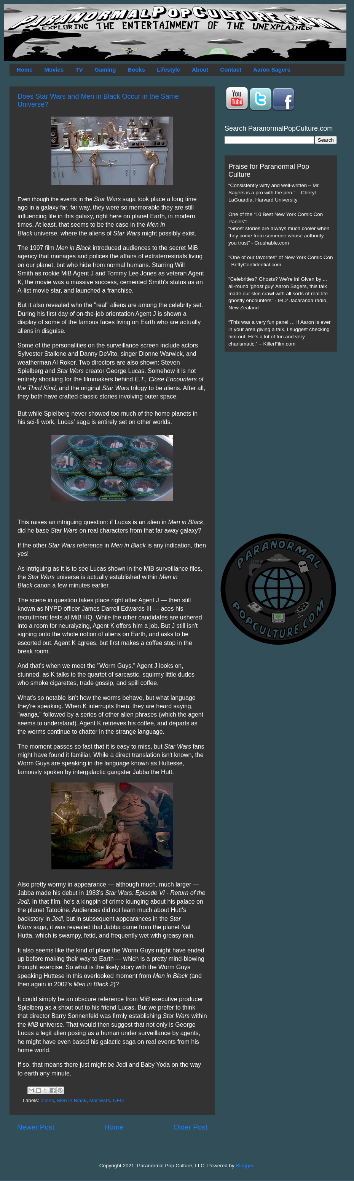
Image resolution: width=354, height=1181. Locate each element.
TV (79, 69)
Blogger (245, 1165)
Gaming (105, 69)
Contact (230, 69)
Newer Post (35, 1127)
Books (136, 69)
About (200, 69)
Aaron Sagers (271, 69)
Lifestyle (168, 69)
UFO (118, 1100)
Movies (54, 69)
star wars (99, 1100)
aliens (47, 1100)
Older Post (190, 1127)
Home (25, 69)
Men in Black (71, 1100)
